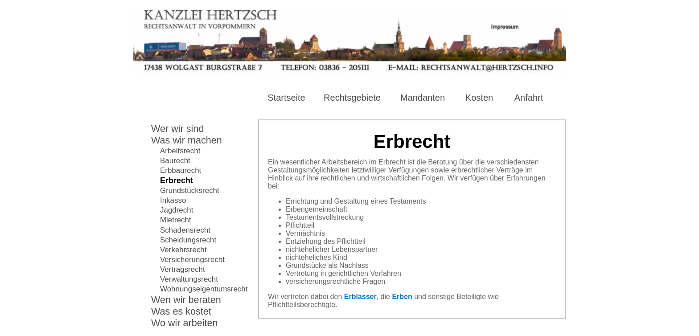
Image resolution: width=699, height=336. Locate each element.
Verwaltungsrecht (189, 279)
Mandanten (422, 97)
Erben (402, 296)
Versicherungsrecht (192, 259)
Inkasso (173, 200)
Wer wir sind (177, 128)
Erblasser (360, 296)
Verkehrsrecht (183, 250)
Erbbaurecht (180, 170)
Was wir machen (186, 140)
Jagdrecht (176, 210)
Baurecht (175, 160)
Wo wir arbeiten (184, 322)
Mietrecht (175, 220)
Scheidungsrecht (188, 240)
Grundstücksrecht (189, 190)
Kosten (479, 97)
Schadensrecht (185, 230)
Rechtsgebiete (352, 97)
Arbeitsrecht (180, 151)
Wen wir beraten (186, 299)
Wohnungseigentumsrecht (203, 289)
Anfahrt (528, 97)
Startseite (286, 97)
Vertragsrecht (182, 269)
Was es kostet (181, 311)
